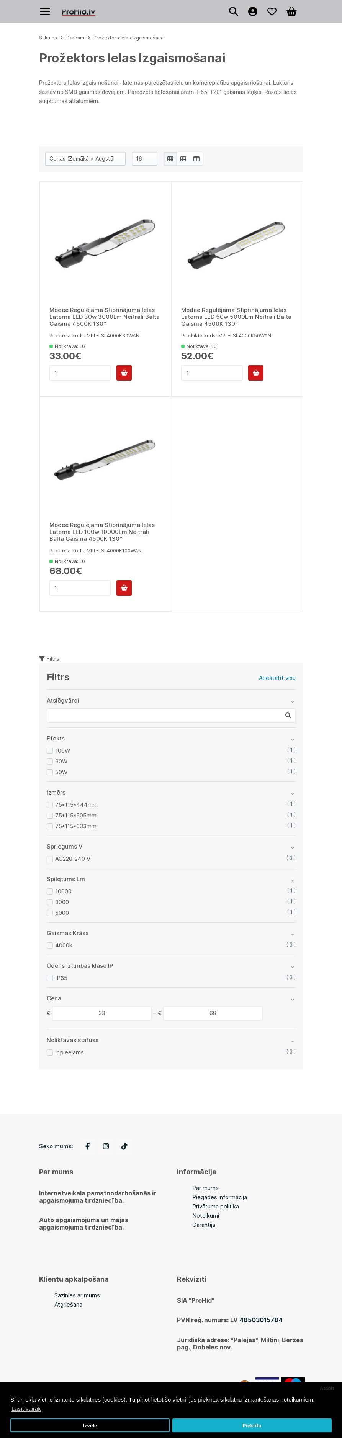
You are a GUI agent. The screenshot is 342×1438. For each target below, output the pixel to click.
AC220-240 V (72, 858)
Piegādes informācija (219, 1197)
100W (62, 750)
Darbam (75, 38)
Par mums (205, 1188)
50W (61, 772)
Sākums (48, 38)
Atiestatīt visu (277, 677)
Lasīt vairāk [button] (26, 1408)
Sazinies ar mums (77, 1295)
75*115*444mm (76, 804)
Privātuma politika (215, 1206)
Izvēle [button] (90, 1425)
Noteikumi (205, 1215)
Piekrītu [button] (252, 1425)
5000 (62, 912)
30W (61, 761)
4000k (63, 945)
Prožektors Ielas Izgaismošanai (129, 38)
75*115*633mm (76, 826)
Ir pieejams (69, 1052)
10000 (63, 891)
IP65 (61, 978)
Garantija (203, 1224)
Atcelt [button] (327, 1388)
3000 (62, 902)
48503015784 (261, 1320)
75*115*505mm (76, 815)
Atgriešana (68, 1304)
